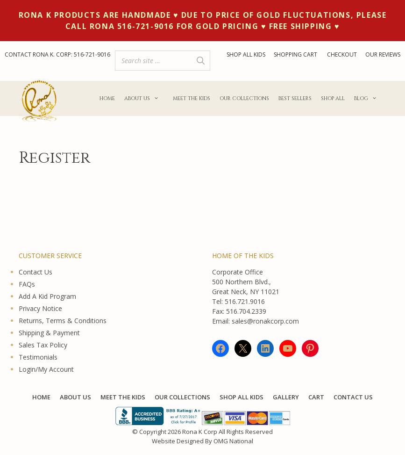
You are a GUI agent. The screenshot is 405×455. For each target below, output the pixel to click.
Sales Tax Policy (43, 344)
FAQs (27, 284)
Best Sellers (295, 98)
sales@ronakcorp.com (265, 321)
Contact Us (35, 271)
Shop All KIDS (241, 397)
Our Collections (244, 98)
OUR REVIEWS (382, 54)
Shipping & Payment (49, 332)
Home (107, 98)
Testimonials (38, 357)
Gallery (286, 397)
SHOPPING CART (296, 54)
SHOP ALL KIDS (246, 54)
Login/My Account (46, 369)
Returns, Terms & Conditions (63, 320)
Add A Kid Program (47, 296)
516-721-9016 (92, 54)
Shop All (333, 98)
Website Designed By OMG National (202, 441)
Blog (368, 99)
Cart (316, 397)
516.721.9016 (245, 301)
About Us (143, 99)
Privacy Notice (40, 308)
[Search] (200, 60)
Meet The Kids (191, 98)
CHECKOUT (342, 54)
